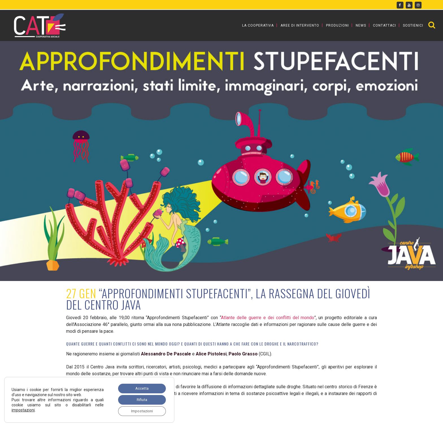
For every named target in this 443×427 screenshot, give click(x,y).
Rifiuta (140, 399)
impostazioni (23, 409)
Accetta (140, 387)
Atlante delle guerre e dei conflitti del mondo (267, 317)
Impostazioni (140, 411)
